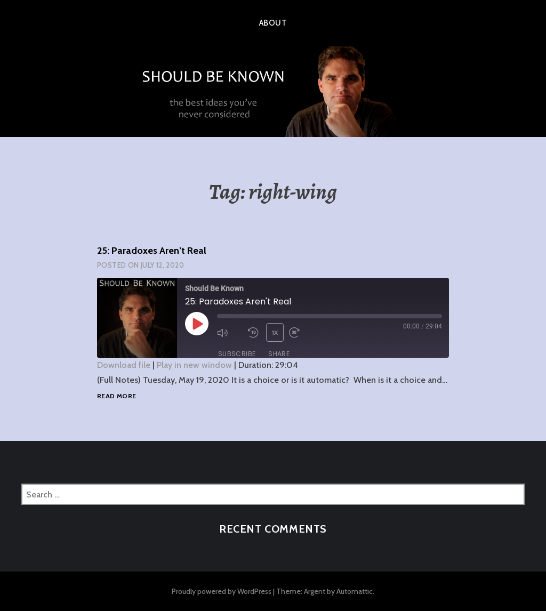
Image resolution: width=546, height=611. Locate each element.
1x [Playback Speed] (275, 332)
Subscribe (236, 353)
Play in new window (194, 365)
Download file (123, 365)
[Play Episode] (196, 323)
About (273, 23)
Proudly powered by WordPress (221, 591)
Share (279, 353)
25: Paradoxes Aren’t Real (151, 250)
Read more (116, 396)
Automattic (354, 591)
